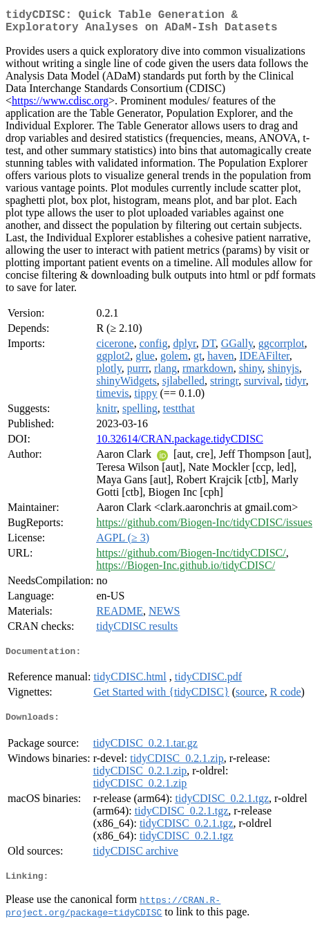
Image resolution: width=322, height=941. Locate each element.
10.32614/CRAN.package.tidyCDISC (179, 444)
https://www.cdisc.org (60, 106)
